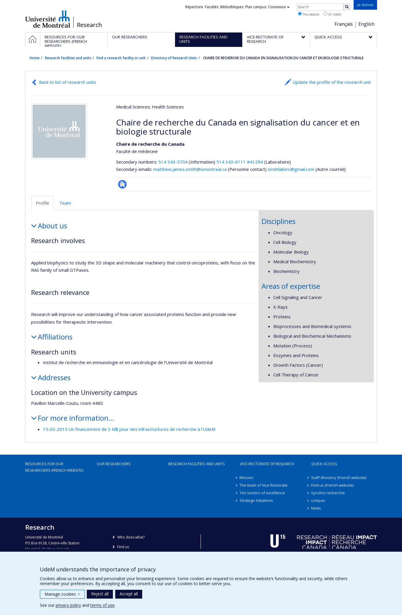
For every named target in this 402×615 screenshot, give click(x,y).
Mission (247, 477)
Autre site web (122, 184)
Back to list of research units (67, 82)
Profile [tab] (42, 203)
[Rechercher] (346, 7)
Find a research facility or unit (121, 57)
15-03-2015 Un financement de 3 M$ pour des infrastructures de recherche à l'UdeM (129, 429)
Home (35, 57)
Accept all (129, 594)
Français (344, 24)
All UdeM (332, 14)
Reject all (99, 594)
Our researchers (114, 463)
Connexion (278, 6)
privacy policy (68, 605)
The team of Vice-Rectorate (264, 485)
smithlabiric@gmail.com (291, 169)
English (366, 24)
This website (308, 14)
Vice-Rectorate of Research (267, 463)
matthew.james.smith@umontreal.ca (190, 169)
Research (89, 25)
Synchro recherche (328, 492)
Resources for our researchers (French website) (54, 467)
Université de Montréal (47, 19)
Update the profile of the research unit (332, 82)
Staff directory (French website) (339, 477)
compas (318, 500)
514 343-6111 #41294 (239, 162)
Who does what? (131, 537)
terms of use (102, 605)
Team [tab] (65, 203)
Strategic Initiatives (256, 500)
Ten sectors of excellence (262, 492)
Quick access (324, 463)
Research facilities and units (68, 57)
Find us (123, 546)
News (316, 508)
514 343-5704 (173, 162)
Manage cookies (62, 594)
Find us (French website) (332, 485)
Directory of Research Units (174, 57)
